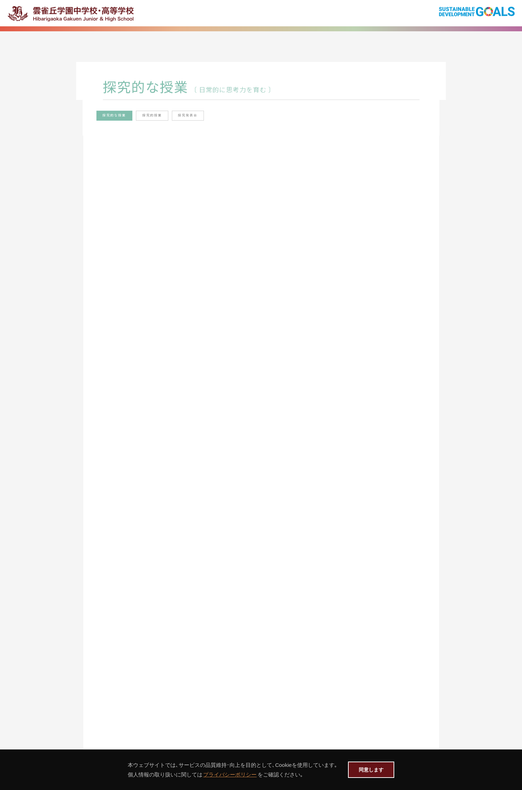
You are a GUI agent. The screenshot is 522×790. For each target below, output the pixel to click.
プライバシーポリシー (226, 775)
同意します (371, 770)
